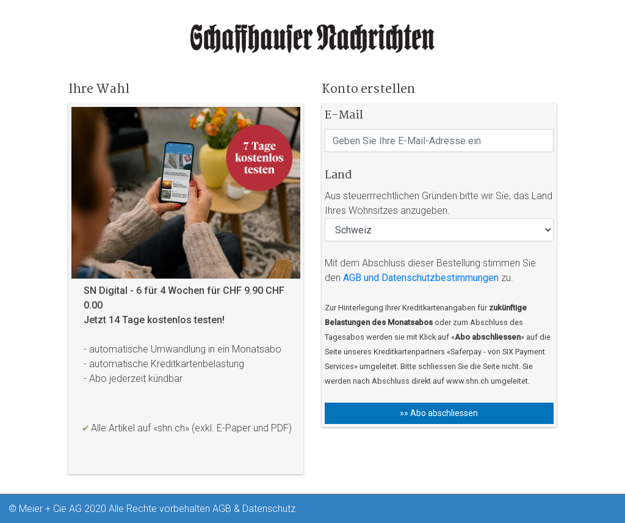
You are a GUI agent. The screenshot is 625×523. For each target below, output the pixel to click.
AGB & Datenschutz (253, 508)
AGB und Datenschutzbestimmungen (421, 277)
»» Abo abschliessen (439, 413)
